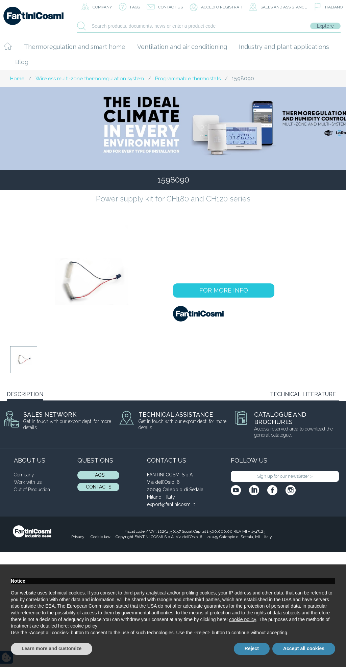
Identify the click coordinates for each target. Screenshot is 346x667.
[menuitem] (328, 7)
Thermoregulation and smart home (74, 46)
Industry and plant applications (284, 46)
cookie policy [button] (242, 619)
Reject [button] (252, 648)
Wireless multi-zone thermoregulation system (89, 79)
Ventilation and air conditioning (182, 46)
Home (17, 79)
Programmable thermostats (188, 79)
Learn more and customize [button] (51, 648)
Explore (325, 26)
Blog (21, 61)
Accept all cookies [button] (303, 648)
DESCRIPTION (25, 394)
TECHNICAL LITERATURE (303, 394)
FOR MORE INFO (223, 290)
